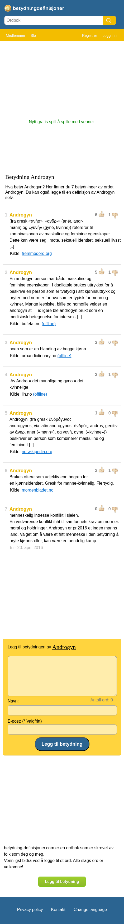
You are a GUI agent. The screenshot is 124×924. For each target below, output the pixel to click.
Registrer (89, 35)
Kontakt (58, 909)
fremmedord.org (37, 253)
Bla (33, 35)
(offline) (49, 323)
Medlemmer (15, 35)
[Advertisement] (62, 78)
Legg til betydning (62, 881)
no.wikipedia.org (37, 451)
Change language (90, 909)
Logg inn (109, 35)
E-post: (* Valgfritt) (25, 721)
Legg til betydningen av (42, 647)
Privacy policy (30, 909)
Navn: (13, 701)
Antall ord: (99, 700)
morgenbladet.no (37, 490)
